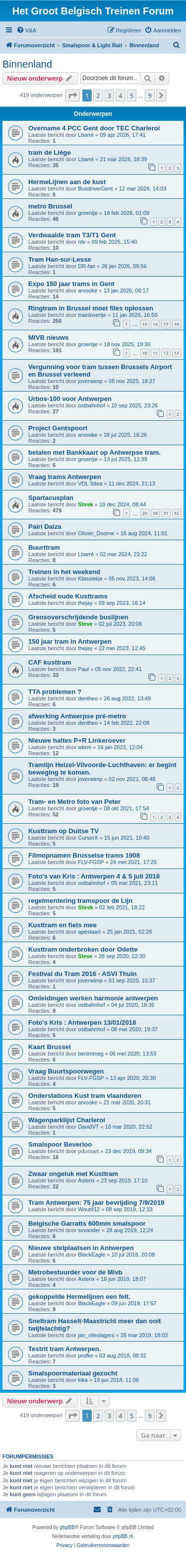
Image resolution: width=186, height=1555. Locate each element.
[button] (72, 95)
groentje (88, 213)
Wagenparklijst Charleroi (66, 1120)
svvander (89, 1230)
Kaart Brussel (49, 1047)
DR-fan (86, 266)
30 (155, 513)
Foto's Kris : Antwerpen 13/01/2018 (82, 1022)
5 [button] (131, 95)
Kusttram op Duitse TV (63, 831)
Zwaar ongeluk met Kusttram (73, 1173)
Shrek (85, 504)
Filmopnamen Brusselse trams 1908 (84, 855)
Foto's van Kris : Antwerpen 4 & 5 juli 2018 (94, 876)
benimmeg (90, 1054)
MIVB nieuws (48, 337)
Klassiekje (90, 579)
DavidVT (88, 1127)
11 (155, 353)
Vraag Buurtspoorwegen (66, 1071)
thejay (85, 603)
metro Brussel (50, 206)
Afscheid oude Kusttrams (68, 596)
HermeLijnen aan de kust (67, 182)
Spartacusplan (50, 497)
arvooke (87, 290)
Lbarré (86, 135)
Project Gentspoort (57, 428)
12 (165, 353)
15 (144, 324)
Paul (83, 669)
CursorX (88, 838)
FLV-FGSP (91, 862)
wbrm (84, 747)
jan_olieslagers (96, 1335)
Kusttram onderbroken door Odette (83, 949)
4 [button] (120, 95)
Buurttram (44, 547)
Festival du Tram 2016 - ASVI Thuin (82, 973)
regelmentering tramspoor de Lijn (80, 900)
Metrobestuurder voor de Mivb (75, 1272)
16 (155, 324)
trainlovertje (92, 315)
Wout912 (89, 1209)
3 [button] (109, 95)
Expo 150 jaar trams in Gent (71, 284)
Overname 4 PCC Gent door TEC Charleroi (94, 128)
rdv (81, 242)
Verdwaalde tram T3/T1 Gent (72, 235)
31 (165, 513)
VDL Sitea (90, 483)
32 (176, 513)
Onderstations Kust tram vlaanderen (84, 1095)
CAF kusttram (49, 662)
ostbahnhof (91, 405)
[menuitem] (26, 30)
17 (165, 324)
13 (176, 353)
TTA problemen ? (54, 691)
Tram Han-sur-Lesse (59, 259)
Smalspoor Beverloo (60, 1144)
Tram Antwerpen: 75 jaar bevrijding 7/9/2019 (96, 1202)
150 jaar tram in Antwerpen (70, 641)
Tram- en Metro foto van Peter (74, 801)
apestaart (89, 932)
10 (144, 353)
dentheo (88, 698)
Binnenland (27, 64)
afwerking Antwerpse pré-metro (77, 716)
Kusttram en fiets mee (62, 925)
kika (83, 1380)
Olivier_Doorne (96, 533)
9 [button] (149, 95)
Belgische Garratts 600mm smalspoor (87, 1223)
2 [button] (98, 95)
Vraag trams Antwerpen (64, 477)
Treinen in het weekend (64, 572)
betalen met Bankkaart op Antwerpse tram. (94, 452)
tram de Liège (49, 152)
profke (85, 1356)
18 (176, 324)
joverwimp (90, 381)
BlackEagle (91, 1255)
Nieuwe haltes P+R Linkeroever (76, 740)
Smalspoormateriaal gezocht (73, 1373)
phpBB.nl (123, 1536)
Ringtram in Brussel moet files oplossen (90, 308)
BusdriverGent (95, 189)
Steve (85, 624)
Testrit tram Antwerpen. (64, 1349)
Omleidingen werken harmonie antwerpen (93, 998)
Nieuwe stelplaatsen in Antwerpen (81, 1248)
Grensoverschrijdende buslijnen (78, 617)
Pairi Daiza (45, 526)
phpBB (67, 1527)
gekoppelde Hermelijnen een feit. (79, 1296)
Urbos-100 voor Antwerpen (70, 398)
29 (144, 513)
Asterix (86, 1180)
